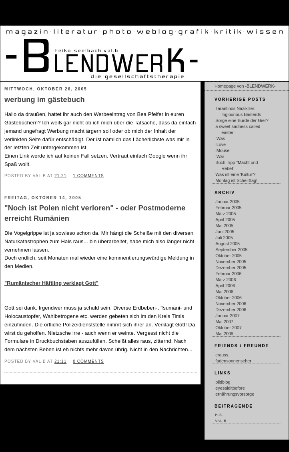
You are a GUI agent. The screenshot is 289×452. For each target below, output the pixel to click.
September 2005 (231, 249)
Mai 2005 (224, 225)
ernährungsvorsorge (234, 394)
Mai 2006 (224, 291)
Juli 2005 (224, 237)
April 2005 (225, 219)
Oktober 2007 (228, 327)
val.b (221, 421)
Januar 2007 (227, 315)
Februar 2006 (228, 273)
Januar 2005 (227, 201)
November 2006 (230, 303)
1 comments (88, 176)
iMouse (222, 150)
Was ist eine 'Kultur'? (235, 174)
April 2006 (225, 285)
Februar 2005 (228, 207)
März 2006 (225, 279)
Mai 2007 (224, 321)
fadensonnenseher (233, 360)
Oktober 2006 (228, 297)
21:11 (60, 361)
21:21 (60, 176)
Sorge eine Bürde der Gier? (241, 120)
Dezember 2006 (230, 309)
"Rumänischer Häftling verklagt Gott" (51, 283)
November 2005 (230, 261)
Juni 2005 (224, 231)
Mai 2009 (224, 333)
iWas (220, 138)
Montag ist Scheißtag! (236, 180)
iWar (219, 156)
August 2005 (227, 243)
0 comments (88, 361)
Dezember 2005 (230, 267)
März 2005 (225, 213)
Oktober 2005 (228, 255)
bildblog (222, 382)
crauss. (222, 354)
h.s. (219, 415)
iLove (220, 144)
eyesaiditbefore (230, 388)
